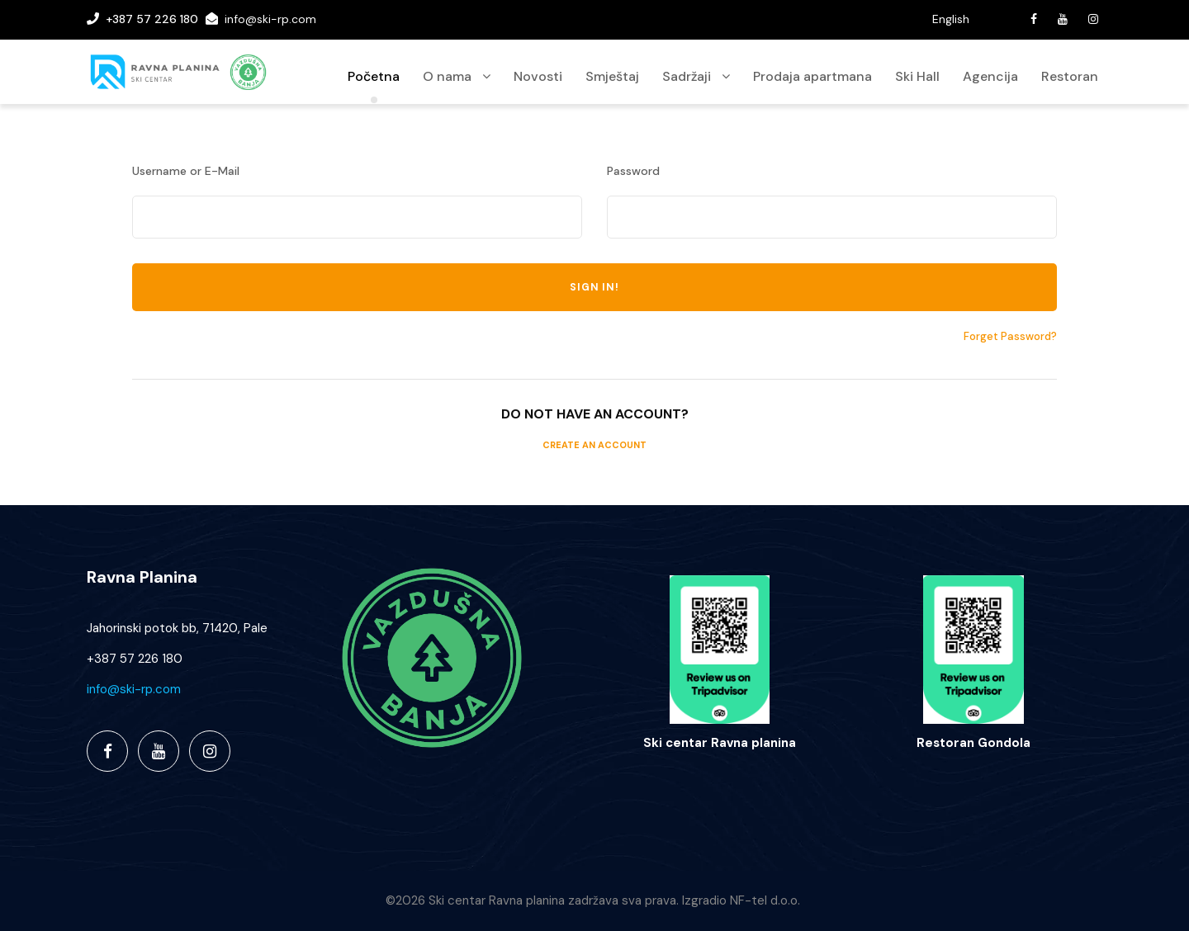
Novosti (538, 76)
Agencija (990, 76)
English (950, 19)
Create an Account (594, 445)
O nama (447, 76)
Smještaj (612, 76)
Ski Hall (917, 76)
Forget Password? (1010, 336)
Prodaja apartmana (812, 76)
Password (633, 170)
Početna (374, 76)
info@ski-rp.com (270, 19)
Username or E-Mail (185, 170)
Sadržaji (686, 76)
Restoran (1069, 76)
